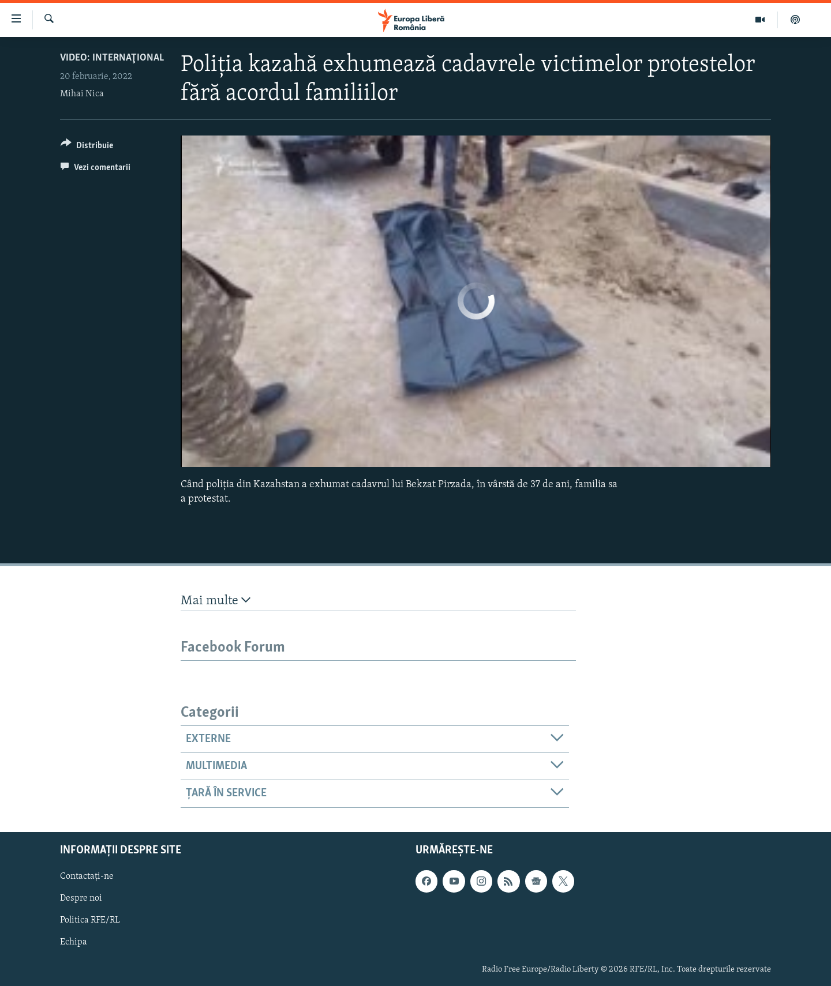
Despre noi (81, 898)
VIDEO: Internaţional (112, 57)
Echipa (73, 942)
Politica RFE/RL (90, 920)
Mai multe (215, 600)
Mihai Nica (82, 94)
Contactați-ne (87, 876)
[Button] (87, 147)
